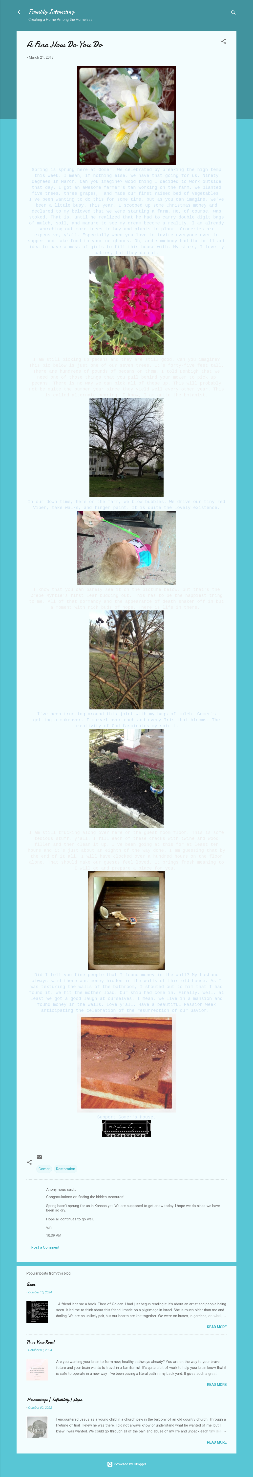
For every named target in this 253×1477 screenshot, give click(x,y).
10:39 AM (53, 1235)
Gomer (44, 1169)
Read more (217, 1327)
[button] (224, 42)
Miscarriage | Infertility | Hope (54, 1400)
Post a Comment (45, 1247)
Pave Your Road (40, 1342)
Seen (30, 1285)
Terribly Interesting (51, 12)
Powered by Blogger (126, 1464)
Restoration (65, 1169)
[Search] (233, 13)
